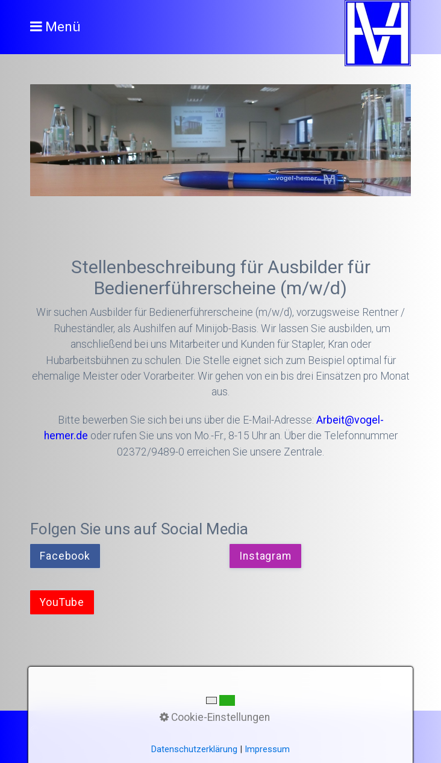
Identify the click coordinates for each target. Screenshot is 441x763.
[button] (65, 556)
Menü (63, 27)
